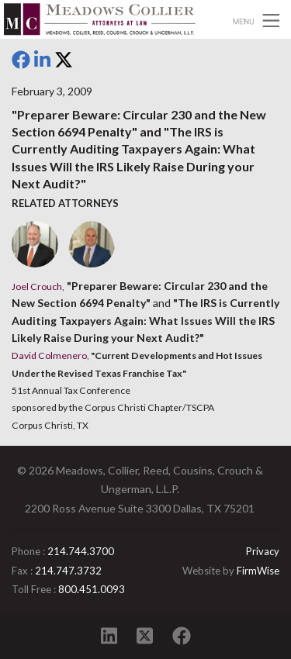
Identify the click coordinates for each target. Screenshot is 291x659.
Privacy (262, 551)
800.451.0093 (91, 589)
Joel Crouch (37, 286)
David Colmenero (49, 355)
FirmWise (258, 570)
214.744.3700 (80, 551)
